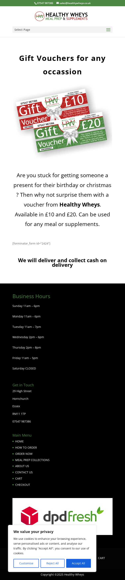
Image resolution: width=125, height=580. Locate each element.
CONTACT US (24, 472)
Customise (26, 563)
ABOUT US (22, 466)
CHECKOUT (22, 485)
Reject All (52, 563)
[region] (52, 548)
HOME (19, 441)
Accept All (78, 563)
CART (18, 478)
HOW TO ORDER (26, 447)
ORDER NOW (24, 454)
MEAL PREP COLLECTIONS (32, 460)
